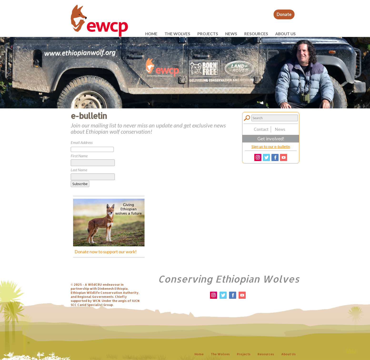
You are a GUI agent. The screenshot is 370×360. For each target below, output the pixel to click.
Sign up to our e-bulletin (270, 146)
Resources (256, 33)
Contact (261, 129)
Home (151, 33)
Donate (284, 14)
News (231, 33)
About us (285, 33)
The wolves (177, 33)
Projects (207, 33)
